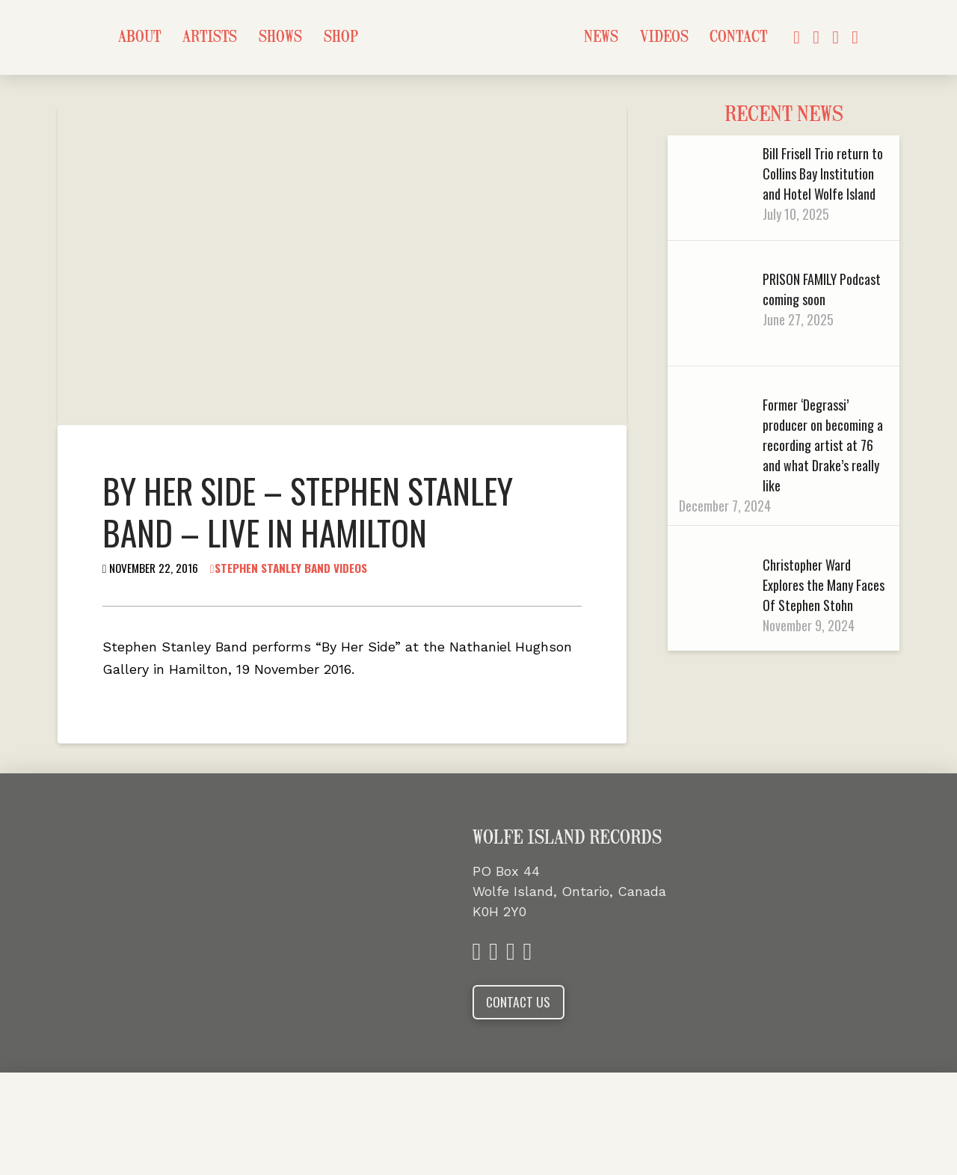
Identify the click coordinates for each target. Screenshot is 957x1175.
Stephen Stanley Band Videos (288, 567)
